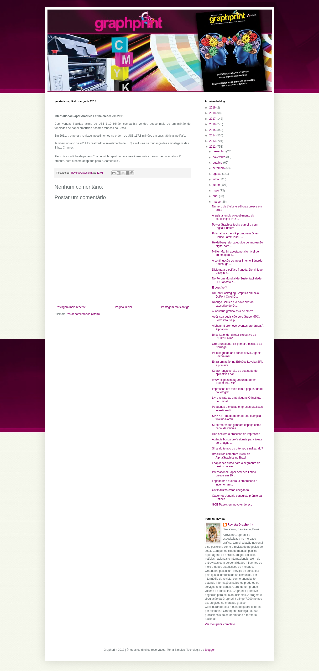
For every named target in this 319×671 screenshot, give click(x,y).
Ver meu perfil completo (220, 624)
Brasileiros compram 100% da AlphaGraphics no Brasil (231, 455)
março (217, 201)
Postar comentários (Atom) (83, 314)
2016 (212, 124)
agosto (217, 173)
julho (216, 179)
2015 (212, 130)
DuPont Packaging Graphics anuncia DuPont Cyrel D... (235, 294)
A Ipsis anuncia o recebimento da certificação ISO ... (233, 217)
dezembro (219, 151)
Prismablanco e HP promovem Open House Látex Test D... (235, 235)
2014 (212, 135)
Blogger (210, 649)
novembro (219, 157)
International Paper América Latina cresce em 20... (234, 473)
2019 (212, 107)
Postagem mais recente (71, 307)
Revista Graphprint (240, 524)
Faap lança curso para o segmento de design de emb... (236, 464)
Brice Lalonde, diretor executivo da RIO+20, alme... (234, 336)
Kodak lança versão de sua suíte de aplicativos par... (234, 372)
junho (216, 184)
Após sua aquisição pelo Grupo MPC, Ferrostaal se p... (236, 318)
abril (216, 196)
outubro (218, 162)
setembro (219, 168)
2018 (212, 113)
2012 (212, 146)
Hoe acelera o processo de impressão (236, 434)
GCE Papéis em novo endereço (232, 504)
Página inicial (123, 307)
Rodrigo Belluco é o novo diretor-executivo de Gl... (233, 303)
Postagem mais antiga (175, 307)
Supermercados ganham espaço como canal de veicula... (236, 426)
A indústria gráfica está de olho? (232, 311)
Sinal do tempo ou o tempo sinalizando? (237, 448)
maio (216, 190)
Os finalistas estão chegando (230, 490)
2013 (212, 141)
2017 (212, 118)
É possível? (219, 287)
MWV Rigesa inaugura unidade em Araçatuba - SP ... (234, 381)
